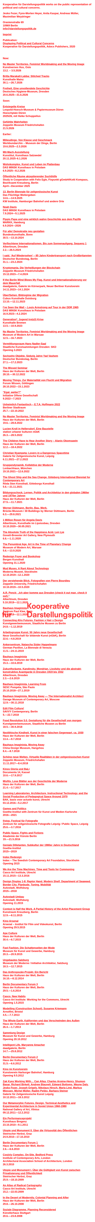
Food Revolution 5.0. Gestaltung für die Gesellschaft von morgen (42, 720)
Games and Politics (14, 808)
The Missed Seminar (15, 368)
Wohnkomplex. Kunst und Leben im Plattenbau (31, 164)
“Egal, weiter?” (12, 392)
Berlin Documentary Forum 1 (20, 1142)
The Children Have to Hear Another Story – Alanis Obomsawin (40, 440)
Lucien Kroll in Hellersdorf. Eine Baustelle (28, 428)
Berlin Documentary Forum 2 (20, 1057)
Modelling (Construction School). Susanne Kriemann (35, 1008)
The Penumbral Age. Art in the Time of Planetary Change (37, 544)
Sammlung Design (14, 1032)
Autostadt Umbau (13, 896)
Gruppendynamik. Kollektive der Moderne (28, 465)
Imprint (7, 34)
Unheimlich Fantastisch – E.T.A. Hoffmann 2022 (31, 404)
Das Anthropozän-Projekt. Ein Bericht (25, 972)
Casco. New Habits (14, 996)
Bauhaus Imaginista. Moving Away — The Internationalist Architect (43, 696)
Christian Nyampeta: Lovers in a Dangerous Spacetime (36, 453)
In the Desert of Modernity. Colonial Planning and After (36, 1197)
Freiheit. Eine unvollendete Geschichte (26, 88)
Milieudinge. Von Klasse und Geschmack (27, 140)
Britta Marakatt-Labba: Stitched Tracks (26, 76)
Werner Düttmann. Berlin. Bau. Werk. (25, 507)
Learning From (37, 684)
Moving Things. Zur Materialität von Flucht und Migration (37, 380)
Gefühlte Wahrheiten (15, 121)
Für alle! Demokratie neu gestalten (23, 231)
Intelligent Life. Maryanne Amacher (24, 1044)
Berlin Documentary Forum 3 (20, 984)
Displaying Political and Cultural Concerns (28, 43)
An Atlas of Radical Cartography (22, 1185)
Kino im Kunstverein (15, 1069)
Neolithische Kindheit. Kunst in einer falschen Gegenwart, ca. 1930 (43, 732)
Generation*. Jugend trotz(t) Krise (23, 319)
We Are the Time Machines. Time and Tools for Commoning (38, 869)
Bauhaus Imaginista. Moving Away (23, 744)
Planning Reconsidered (42, 1209)
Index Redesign (12, 857)
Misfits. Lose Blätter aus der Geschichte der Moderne (35, 781)
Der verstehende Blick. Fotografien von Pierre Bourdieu (36, 580)
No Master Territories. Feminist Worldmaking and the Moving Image (43, 64)
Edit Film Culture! (13, 708)
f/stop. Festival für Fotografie (20, 820)
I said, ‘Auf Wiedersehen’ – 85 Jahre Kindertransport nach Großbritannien (47, 255)
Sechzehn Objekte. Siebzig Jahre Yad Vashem (30, 355)
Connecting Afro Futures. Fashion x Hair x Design (33, 620)
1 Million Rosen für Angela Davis (22, 520)
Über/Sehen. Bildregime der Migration (25, 295)
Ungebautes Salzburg (16, 960)
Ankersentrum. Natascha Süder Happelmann (30, 644)
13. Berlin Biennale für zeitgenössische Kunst (30, 191)
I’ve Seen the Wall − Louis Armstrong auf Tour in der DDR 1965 (40, 307)
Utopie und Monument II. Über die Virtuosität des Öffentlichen (40, 1130)
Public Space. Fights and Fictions (23, 832)
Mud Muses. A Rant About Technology (26, 568)
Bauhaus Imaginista (15, 608)
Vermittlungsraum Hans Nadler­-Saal (24, 343)
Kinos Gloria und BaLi (16, 769)
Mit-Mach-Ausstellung (16, 152)
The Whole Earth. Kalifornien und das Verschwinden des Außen (41, 1020)
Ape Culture (10, 933)
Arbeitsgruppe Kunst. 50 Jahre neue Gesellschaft (32, 632)
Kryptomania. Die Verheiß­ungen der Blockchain (31, 267)
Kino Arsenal (10, 921)
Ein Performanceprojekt (17, 1118)
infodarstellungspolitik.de (19, 28)
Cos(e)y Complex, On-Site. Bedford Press (28, 1154)
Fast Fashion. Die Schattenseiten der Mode (29, 947)
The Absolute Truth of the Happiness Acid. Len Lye (33, 532)
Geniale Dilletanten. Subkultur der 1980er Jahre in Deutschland (41, 845)
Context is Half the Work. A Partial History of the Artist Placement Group (46, 909)
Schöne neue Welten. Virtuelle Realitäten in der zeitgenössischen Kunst (46, 757)
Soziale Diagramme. (15, 1209)
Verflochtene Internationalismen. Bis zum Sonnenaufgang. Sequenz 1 (45, 243)
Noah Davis (10, 207)
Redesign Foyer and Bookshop (21, 556)
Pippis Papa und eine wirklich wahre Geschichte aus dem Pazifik (42, 219)
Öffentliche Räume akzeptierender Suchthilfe (30, 176)
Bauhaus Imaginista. (15, 684)
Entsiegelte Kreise (14, 106)
